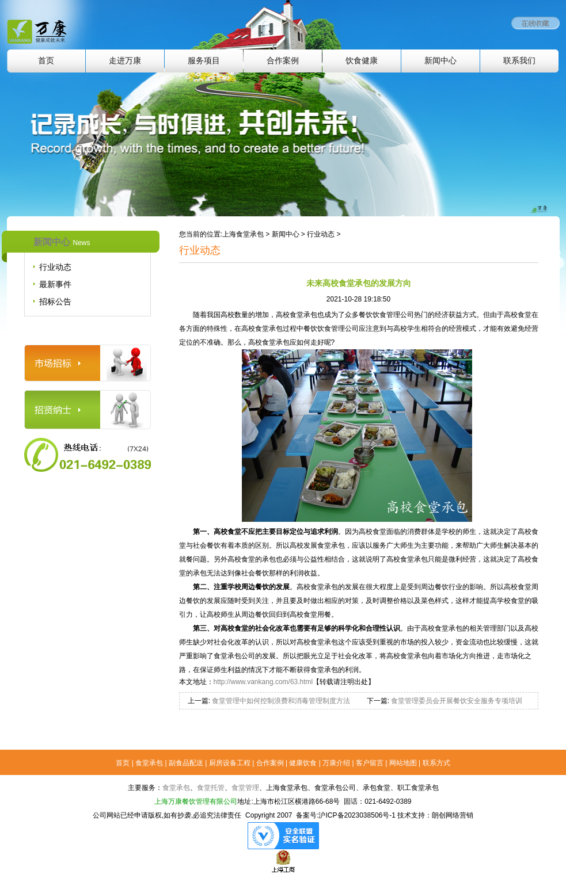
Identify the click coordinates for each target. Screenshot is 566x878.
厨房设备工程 (229, 763)
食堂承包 (149, 763)
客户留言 (369, 763)
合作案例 (283, 60)
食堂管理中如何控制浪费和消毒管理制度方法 (280, 701)
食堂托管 (211, 788)
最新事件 (55, 284)
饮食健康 (361, 60)
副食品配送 (186, 763)
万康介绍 (336, 763)
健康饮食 (303, 763)
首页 (46, 60)
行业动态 (55, 267)
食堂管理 (245, 788)
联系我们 (519, 60)
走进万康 (125, 60)
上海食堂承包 (243, 234)
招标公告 (55, 301)
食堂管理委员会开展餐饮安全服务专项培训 (455, 701)
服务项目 (204, 60)
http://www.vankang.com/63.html (263, 682)
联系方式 (436, 763)
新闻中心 (440, 60)
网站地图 (403, 763)
